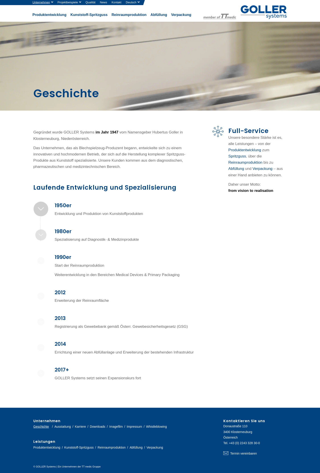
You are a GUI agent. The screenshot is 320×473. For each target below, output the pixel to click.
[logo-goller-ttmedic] (245, 12)
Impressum (134, 426)
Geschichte (41, 426)
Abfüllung (236, 169)
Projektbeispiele (68, 2)
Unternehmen (41, 2)
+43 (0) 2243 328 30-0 (244, 443)
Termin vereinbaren (255, 453)
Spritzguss (237, 156)
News (103, 2)
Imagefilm (116, 426)
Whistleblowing (156, 426)
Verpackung (262, 169)
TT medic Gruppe (91, 466)
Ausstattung (62, 426)
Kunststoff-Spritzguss (79, 447)
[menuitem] (43, 2)
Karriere (80, 426)
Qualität (91, 2)
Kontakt (116, 2)
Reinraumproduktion (245, 162)
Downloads (97, 426)
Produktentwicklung (244, 150)
